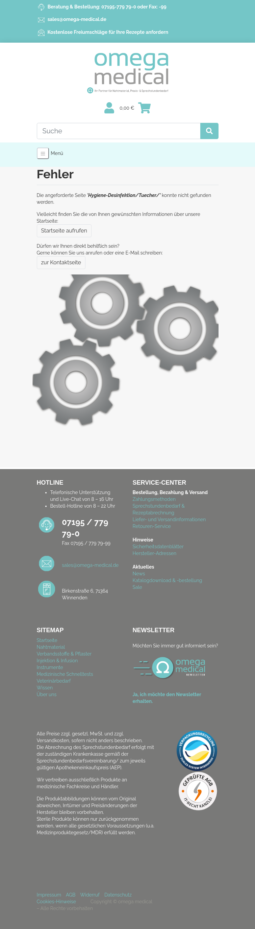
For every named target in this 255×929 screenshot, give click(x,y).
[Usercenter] (109, 108)
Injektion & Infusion (57, 660)
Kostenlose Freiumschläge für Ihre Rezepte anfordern (107, 32)
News (139, 573)
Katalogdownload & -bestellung (167, 580)
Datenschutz (118, 895)
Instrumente (50, 667)
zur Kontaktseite (61, 262)
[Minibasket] (144, 108)
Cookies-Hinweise (58, 901)
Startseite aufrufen (64, 230)
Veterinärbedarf (54, 681)
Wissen (45, 687)
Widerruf (89, 895)
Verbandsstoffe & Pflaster (64, 654)
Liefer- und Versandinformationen (169, 519)
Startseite (47, 640)
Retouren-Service (152, 526)
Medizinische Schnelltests (65, 674)
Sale (137, 587)
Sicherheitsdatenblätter (158, 546)
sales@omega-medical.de (77, 19)
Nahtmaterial (51, 647)
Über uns (47, 694)
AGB (70, 895)
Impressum (49, 895)
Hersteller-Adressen (155, 553)
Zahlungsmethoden (154, 499)
